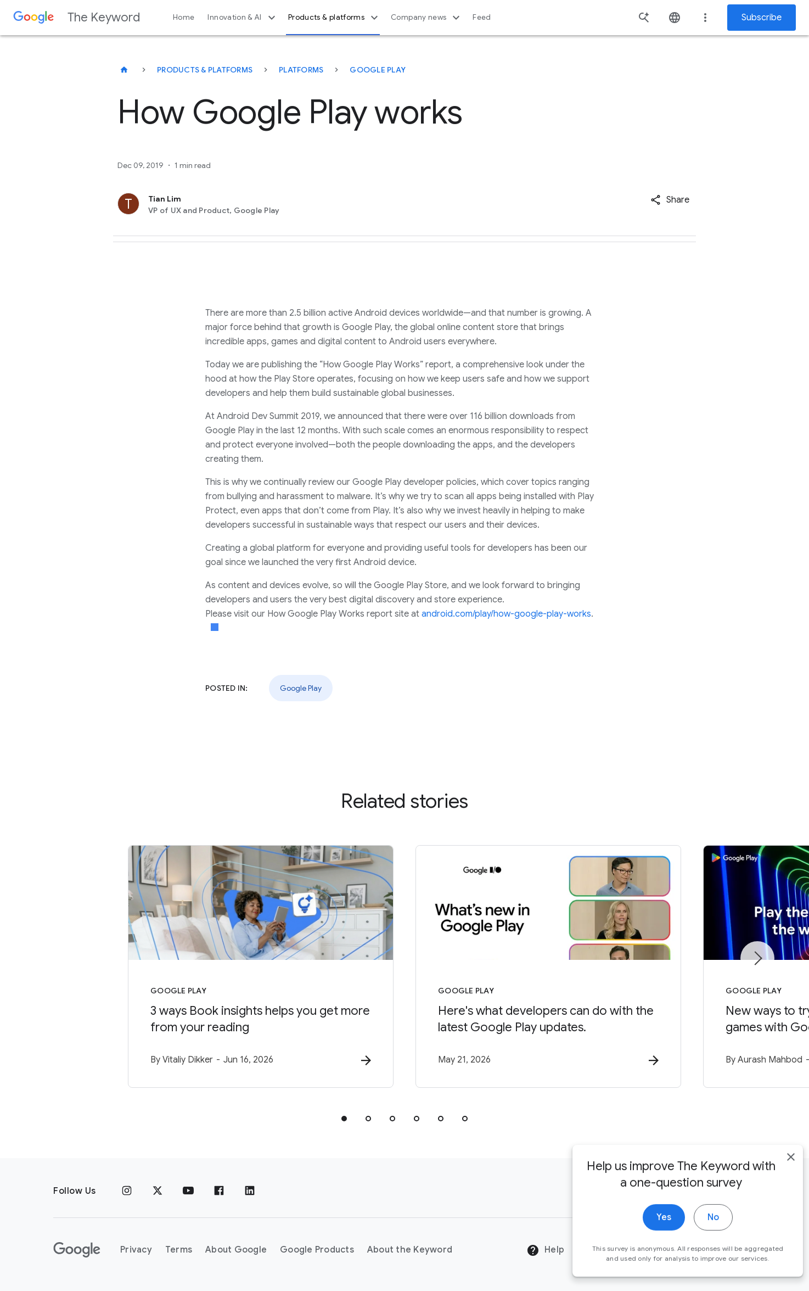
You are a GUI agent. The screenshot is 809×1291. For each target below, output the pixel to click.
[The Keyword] (124, 70)
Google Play (378, 70)
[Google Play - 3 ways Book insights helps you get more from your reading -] (260, 966)
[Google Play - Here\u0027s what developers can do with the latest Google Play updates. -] (548, 966)
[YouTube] (188, 1191)
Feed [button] (482, 17)
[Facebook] (219, 1191)
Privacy (136, 1249)
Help (545, 1250)
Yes (648, 1240)
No (697, 1240)
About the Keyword (409, 1249)
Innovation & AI (242, 17)
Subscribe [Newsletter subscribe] (761, 17)
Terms (178, 1249)
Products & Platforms (204, 70)
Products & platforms (334, 17)
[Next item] (757, 958)
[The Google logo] (76, 1250)
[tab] (344, 1118)
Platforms (301, 70)
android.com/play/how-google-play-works (506, 613)
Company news (427, 17)
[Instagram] (127, 1191)
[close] (775, 1180)
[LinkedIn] (250, 1191)
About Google (236, 1249)
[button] (670, 200)
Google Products (317, 1249)
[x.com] (157, 1191)
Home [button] (183, 17)
